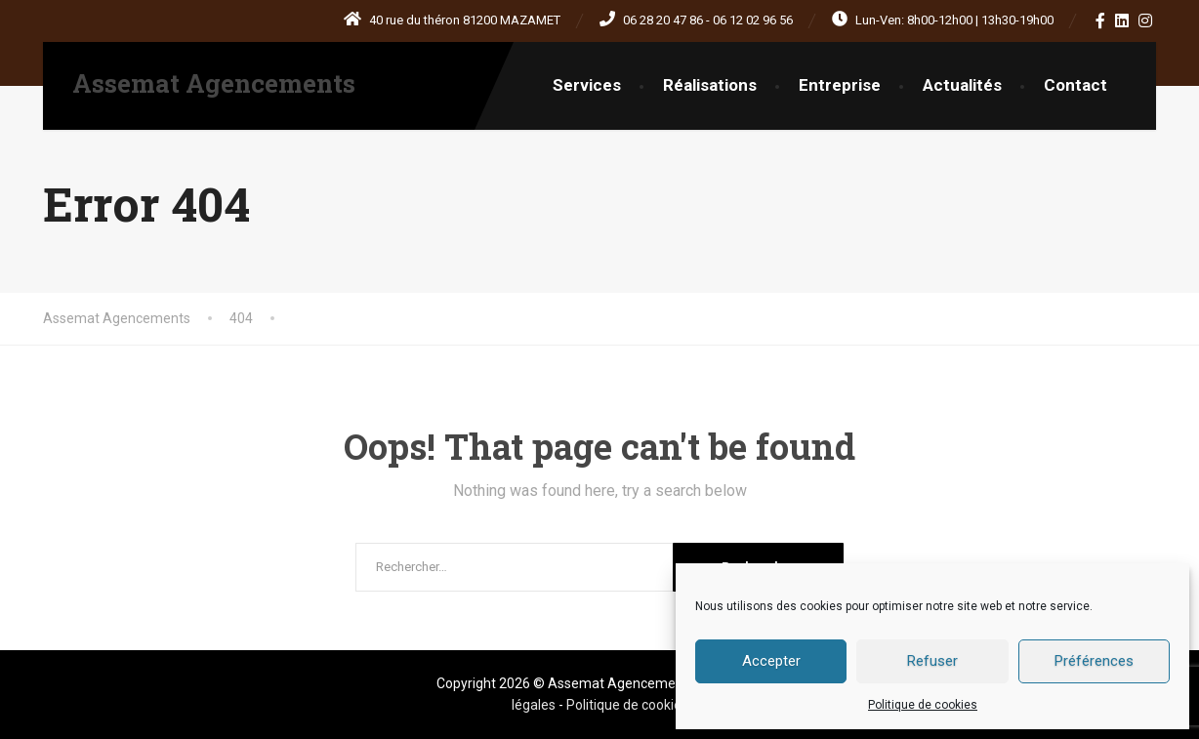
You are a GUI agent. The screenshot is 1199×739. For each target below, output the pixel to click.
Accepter (771, 661)
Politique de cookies (922, 705)
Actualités (962, 85)
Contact (1075, 85)
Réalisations (710, 85)
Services (587, 85)
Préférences (1094, 661)
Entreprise (840, 85)
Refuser (932, 661)
